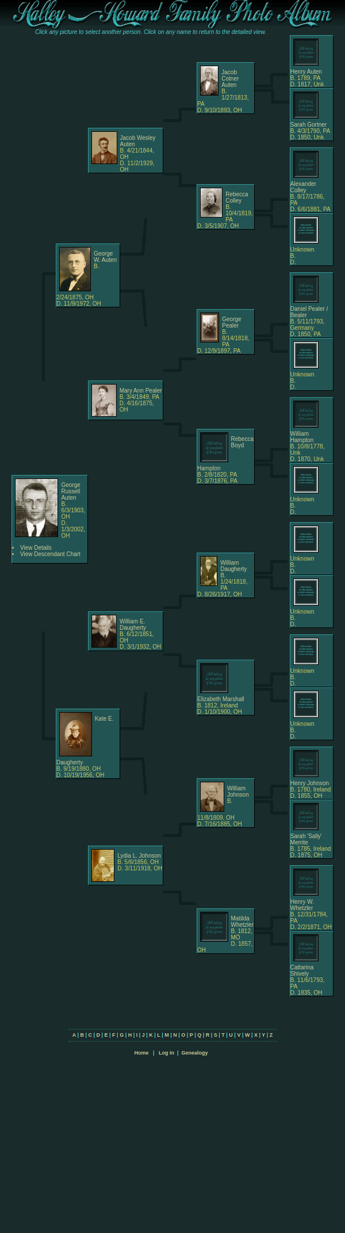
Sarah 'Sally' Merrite (306, 839)
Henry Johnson (309, 783)
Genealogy (195, 1053)
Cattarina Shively (302, 970)
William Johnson (238, 791)
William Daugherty (233, 566)
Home (141, 1053)
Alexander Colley (303, 187)
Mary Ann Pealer (141, 390)
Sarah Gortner (308, 124)
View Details (36, 548)
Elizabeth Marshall (220, 699)
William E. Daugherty (133, 624)
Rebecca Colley (236, 197)
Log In (166, 1053)
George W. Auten (105, 256)
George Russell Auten (70, 491)
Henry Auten (306, 71)
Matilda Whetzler (242, 921)
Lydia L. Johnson (138, 856)
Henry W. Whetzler (302, 905)
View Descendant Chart (50, 554)
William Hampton (302, 437)
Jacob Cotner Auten (230, 78)
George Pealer (231, 322)
